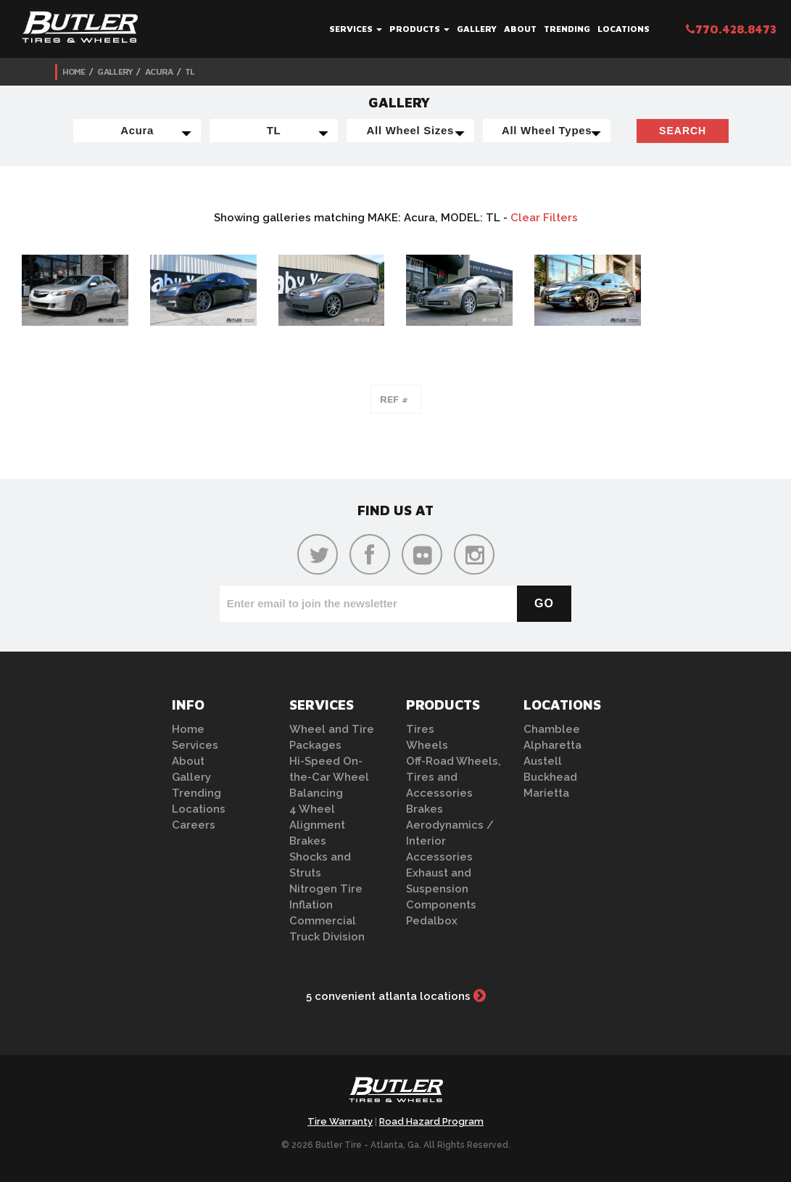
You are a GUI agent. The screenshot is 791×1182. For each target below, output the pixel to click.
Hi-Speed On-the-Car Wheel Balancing (329, 777)
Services (355, 28)
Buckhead (550, 777)
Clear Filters (544, 217)
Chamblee (551, 729)
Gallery (477, 28)
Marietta (546, 793)
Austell (542, 761)
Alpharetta (552, 745)
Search (682, 130)
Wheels (427, 745)
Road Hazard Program (431, 1121)
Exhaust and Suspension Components (441, 888)
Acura (159, 71)
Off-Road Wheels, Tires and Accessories (453, 777)
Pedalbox (431, 920)
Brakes (307, 840)
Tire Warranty (340, 1121)
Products (419, 28)
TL (190, 71)
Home (74, 71)
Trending (567, 28)
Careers (193, 825)
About (520, 28)
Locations (623, 28)
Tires (420, 729)
